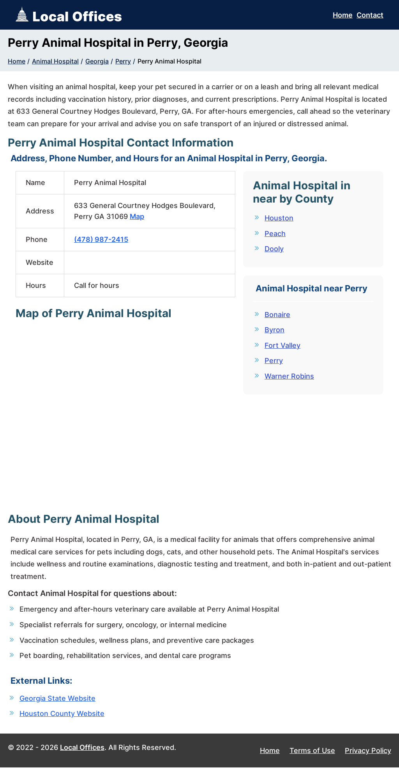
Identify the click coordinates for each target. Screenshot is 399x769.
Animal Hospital (55, 61)
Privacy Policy (368, 752)
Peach (275, 233)
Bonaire (277, 315)
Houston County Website (61, 715)
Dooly (274, 249)
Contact (370, 15)
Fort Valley (282, 346)
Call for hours (96, 285)
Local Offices (82, 749)
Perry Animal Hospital (169, 61)
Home (343, 15)
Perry (123, 61)
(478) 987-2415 (101, 239)
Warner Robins (289, 378)
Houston (279, 218)
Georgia (97, 61)
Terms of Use (312, 752)
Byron (274, 331)
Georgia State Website (57, 699)
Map (137, 216)
